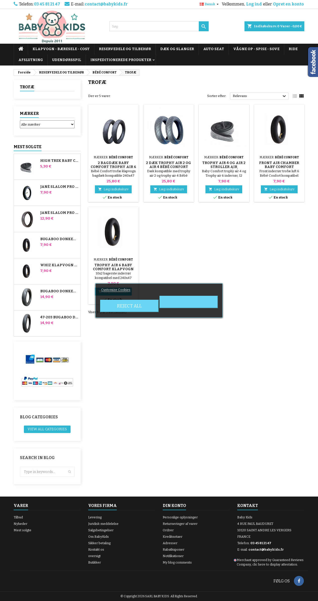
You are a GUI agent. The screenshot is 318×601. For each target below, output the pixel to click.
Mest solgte (27, 146)
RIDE (293, 49)
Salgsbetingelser (101, 530)
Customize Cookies (115, 290)
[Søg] (159, 26)
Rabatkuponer (173, 549)
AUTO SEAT (213, 49)
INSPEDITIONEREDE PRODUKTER (120, 60)
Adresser (170, 543)
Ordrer (168, 530)
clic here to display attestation (274, 564)
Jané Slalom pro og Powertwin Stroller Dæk (59, 213)
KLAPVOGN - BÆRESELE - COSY (61, 49)
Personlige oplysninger (180, 517)
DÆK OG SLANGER (177, 49)
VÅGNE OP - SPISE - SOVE (256, 49)
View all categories (47, 429)
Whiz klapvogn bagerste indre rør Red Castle (59, 265)
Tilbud (18, 517)
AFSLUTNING (30, 60)
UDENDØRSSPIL (66, 60)
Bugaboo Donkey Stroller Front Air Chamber (59, 239)
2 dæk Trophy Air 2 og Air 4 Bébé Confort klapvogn (168, 167)
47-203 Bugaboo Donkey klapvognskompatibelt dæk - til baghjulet (59, 317)
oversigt (94, 556)
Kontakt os (96, 549)
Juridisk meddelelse (103, 524)
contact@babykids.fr (106, 4)
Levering (95, 517)
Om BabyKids (98, 536)
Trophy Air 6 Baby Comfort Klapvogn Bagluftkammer (113, 269)
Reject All (129, 306)
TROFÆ (27, 87)
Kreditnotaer (172, 536)
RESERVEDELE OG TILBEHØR (125, 49)
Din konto (174, 505)
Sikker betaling (99, 543)
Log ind (254, 4)
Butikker (94, 562)
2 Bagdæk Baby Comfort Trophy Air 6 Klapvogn (113, 167)
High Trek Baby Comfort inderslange (59, 161)
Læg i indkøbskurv (113, 189)
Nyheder (20, 524)
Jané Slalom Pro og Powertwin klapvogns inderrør (59, 187)
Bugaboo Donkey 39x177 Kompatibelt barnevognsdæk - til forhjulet (59, 291)
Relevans (260, 96)
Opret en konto (288, 4)
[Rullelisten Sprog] (210, 4)
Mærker (29, 113)
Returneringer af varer (180, 524)
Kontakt (247, 505)
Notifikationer (173, 556)
